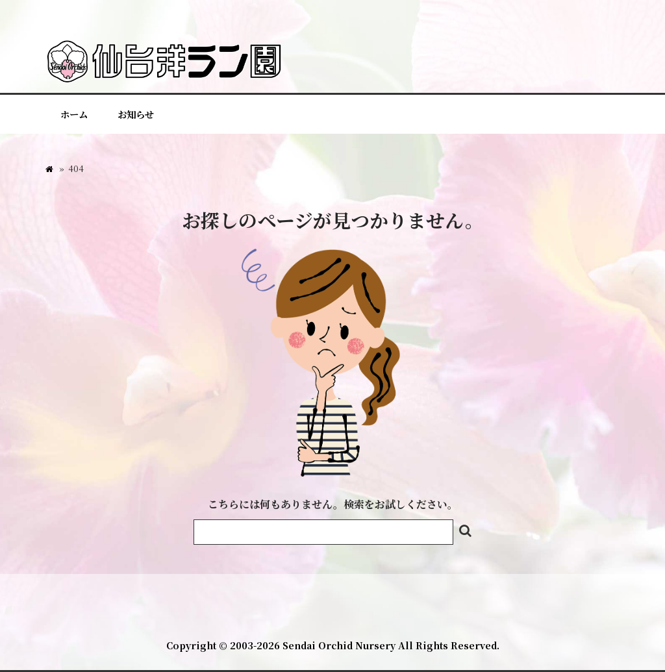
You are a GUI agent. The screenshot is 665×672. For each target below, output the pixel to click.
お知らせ (136, 114)
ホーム (74, 114)
